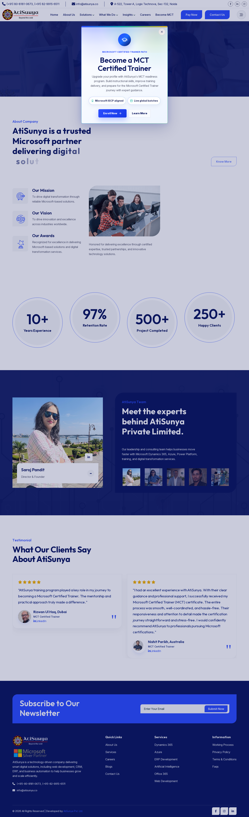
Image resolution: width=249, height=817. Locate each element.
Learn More (139, 113)
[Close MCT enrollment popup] (124, 408)
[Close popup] (162, 32)
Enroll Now (112, 113)
